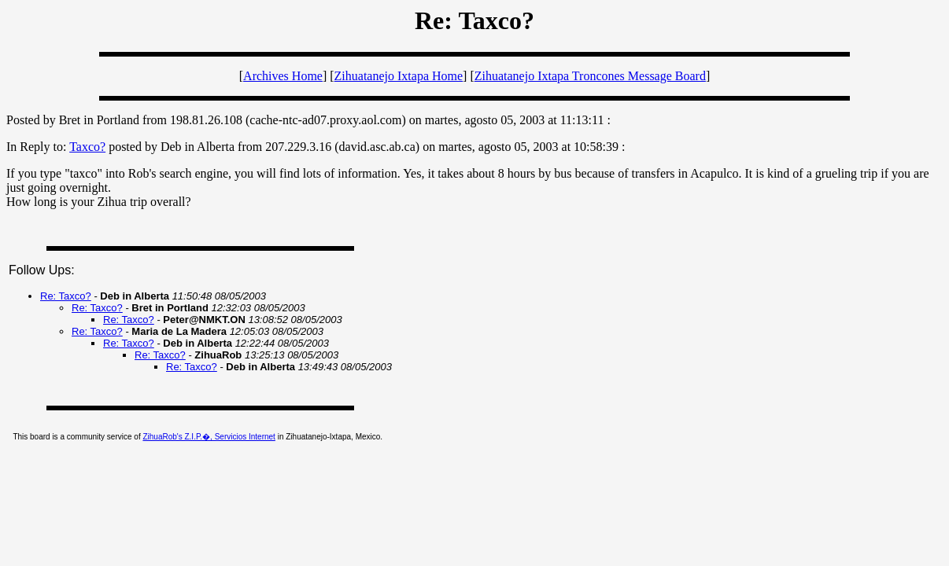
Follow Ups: (42, 270)
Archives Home (283, 76)
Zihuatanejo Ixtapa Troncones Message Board (590, 76)
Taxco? (87, 146)
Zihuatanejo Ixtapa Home (398, 76)
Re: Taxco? (65, 296)
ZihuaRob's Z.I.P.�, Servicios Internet (208, 436)
